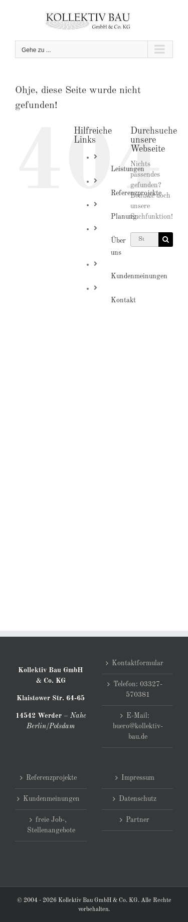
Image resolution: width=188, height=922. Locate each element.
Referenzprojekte (51, 777)
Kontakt (123, 300)
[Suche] (165, 239)
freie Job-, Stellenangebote (51, 825)
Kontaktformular (137, 663)
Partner (137, 819)
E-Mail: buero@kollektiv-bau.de (138, 726)
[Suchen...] (144, 239)
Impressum (137, 777)
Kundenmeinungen (139, 276)
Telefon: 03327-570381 (137, 689)
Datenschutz (137, 798)
